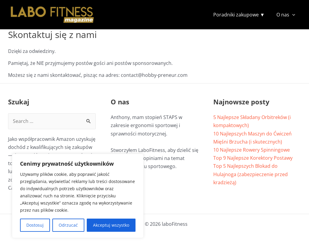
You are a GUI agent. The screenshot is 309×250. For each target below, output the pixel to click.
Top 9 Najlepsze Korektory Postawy (253, 158)
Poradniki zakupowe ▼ (242, 14)
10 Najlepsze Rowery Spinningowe (251, 150)
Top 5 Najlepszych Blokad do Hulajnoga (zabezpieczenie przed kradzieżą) (250, 174)
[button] (293, 14)
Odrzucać (68, 225)
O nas (287, 14)
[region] (78, 196)
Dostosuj (35, 225)
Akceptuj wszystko (111, 225)
